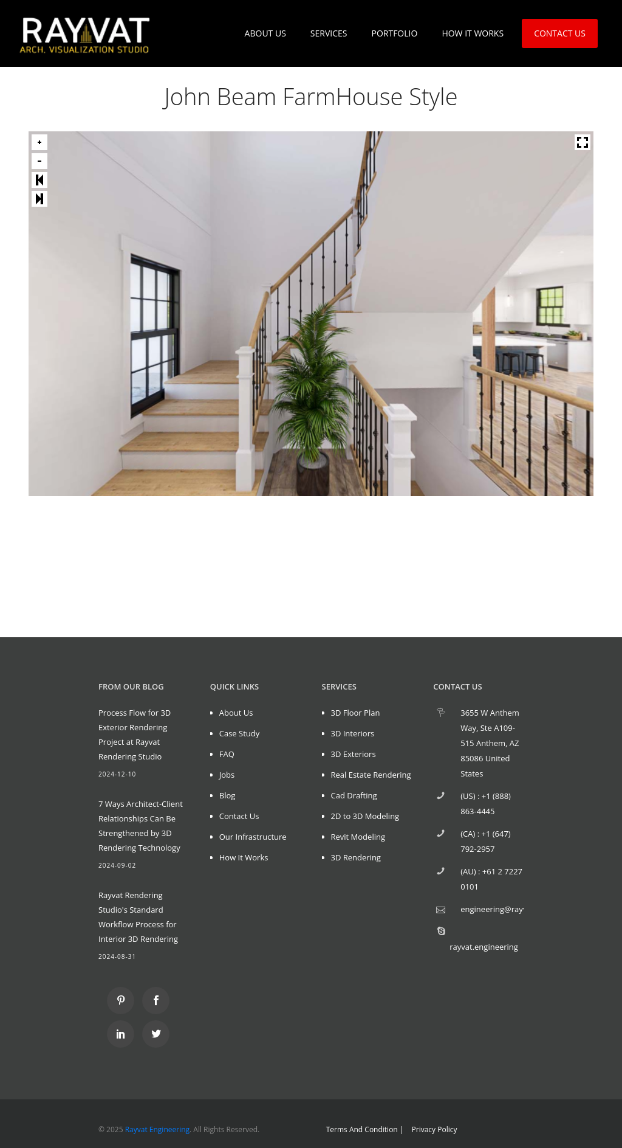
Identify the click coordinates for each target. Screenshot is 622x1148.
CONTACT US (560, 33)
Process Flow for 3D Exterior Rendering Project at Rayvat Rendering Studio (134, 734)
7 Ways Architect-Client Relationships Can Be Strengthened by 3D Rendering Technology (140, 825)
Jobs (226, 774)
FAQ (226, 754)
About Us (236, 712)
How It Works (243, 857)
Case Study (239, 733)
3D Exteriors (353, 754)
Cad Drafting (354, 795)
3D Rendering (356, 857)
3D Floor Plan (355, 712)
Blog (227, 795)
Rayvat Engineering (157, 1129)
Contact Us (239, 816)
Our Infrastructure (253, 836)
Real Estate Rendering (371, 774)
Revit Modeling (358, 836)
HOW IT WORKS (473, 33)
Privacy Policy (434, 1129)
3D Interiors (353, 733)
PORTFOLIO (394, 33)
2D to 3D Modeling (365, 816)
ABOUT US (265, 33)
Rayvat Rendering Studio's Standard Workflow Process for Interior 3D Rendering (138, 917)
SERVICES (328, 33)
